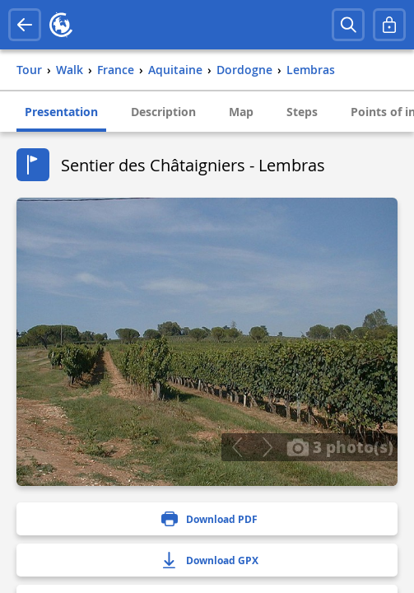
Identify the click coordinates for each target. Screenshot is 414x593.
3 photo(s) (339, 446)
